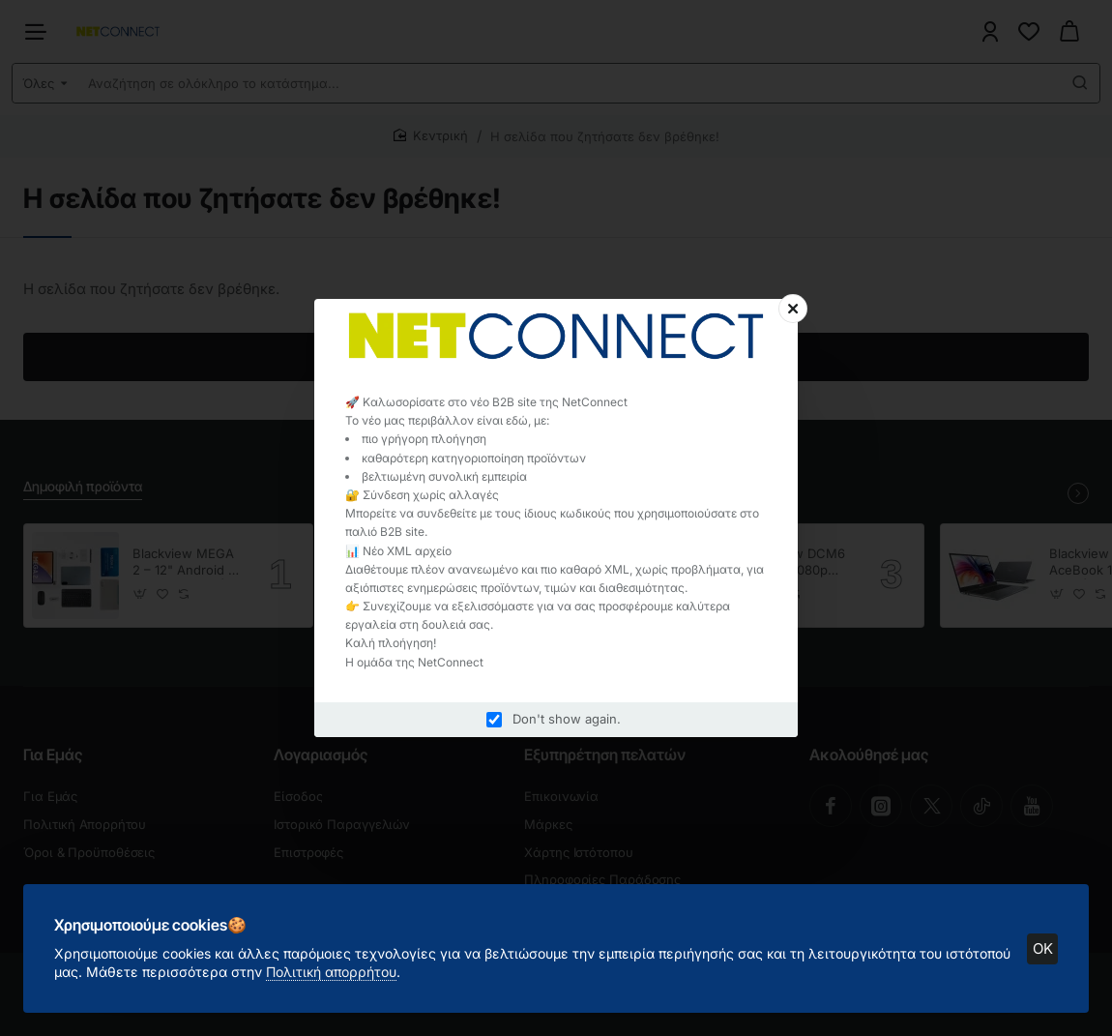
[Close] (792, 308)
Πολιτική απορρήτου (331, 971)
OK (1043, 948)
